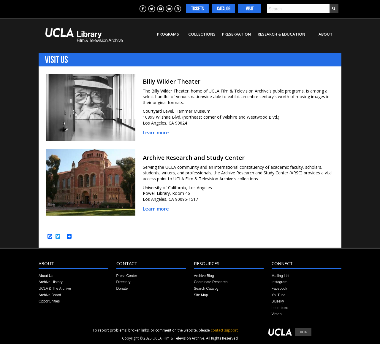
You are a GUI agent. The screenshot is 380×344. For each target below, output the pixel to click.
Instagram (279, 282)
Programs (168, 34)
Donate (122, 288)
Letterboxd (280, 308)
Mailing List (280, 276)
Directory (123, 282)
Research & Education (281, 34)
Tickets (197, 9)
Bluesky (278, 301)
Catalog (223, 9)
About (325, 34)
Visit (250, 9)
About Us (46, 276)
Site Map (201, 295)
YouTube (279, 295)
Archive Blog (204, 276)
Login (303, 332)
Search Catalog (206, 288)
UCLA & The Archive (55, 288)
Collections (202, 34)
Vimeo (277, 314)
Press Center (126, 276)
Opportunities (49, 301)
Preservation (236, 34)
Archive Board (50, 295)
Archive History (51, 282)
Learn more (156, 132)
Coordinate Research (210, 282)
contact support (224, 330)
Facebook (279, 288)
